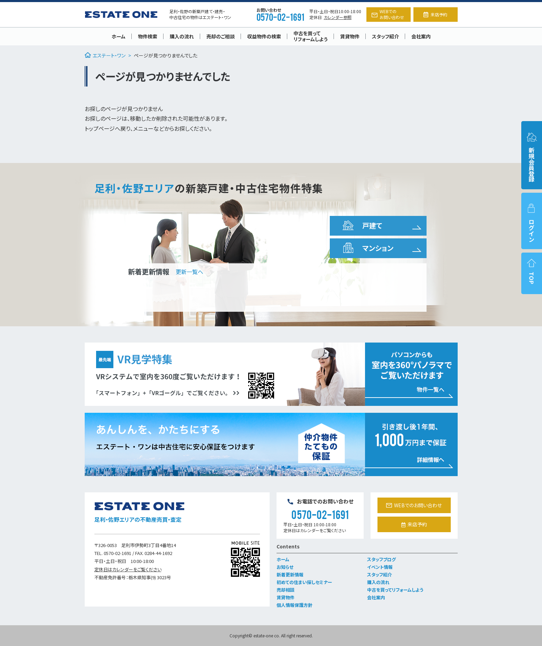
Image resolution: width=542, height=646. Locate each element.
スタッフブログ (381, 559)
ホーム (118, 36)
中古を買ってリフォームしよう (310, 36)
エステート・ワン (105, 55)
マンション (367, 248)
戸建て (361, 226)
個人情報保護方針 (294, 605)
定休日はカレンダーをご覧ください (127, 569)
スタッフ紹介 (385, 36)
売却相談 (286, 589)
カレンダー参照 (338, 17)
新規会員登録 (531, 156)
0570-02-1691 (280, 16)
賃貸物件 (349, 36)
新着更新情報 (290, 574)
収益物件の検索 (264, 36)
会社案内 (421, 36)
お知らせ (285, 567)
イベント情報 (380, 567)
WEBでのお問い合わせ (388, 14)
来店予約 (435, 14)
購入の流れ (182, 36)
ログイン (531, 222)
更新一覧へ (189, 271)
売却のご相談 (220, 36)
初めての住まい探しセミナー (304, 582)
